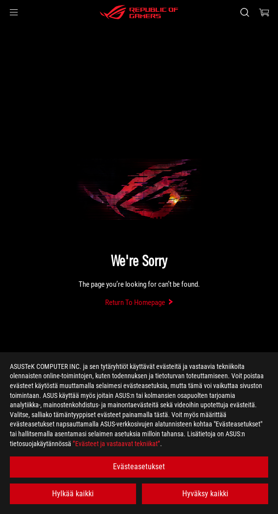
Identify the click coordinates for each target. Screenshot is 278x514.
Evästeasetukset (139, 466)
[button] (14, 12)
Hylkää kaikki (73, 493)
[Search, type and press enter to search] (244, 12)
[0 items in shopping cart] (264, 12)
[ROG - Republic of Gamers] (139, 12)
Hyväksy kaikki (205, 493)
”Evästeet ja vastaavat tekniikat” (116, 444)
